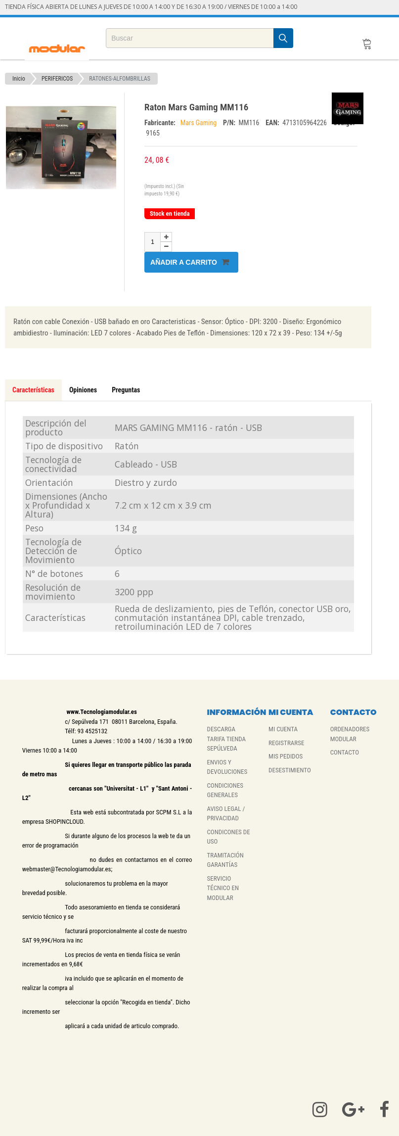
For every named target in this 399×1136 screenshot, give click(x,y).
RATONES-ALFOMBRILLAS (119, 78)
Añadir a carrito (189, 262)
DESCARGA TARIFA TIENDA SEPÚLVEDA (226, 738)
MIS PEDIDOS (285, 756)
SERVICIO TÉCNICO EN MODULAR (223, 888)
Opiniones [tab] (83, 390)
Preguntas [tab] (126, 390)
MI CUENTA (283, 729)
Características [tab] (33, 390)
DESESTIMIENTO (289, 770)
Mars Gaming (199, 123)
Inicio (18, 78)
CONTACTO (344, 752)
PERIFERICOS (57, 78)
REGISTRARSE (286, 743)
